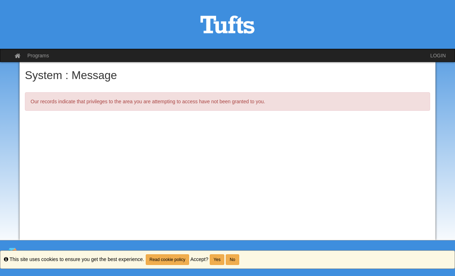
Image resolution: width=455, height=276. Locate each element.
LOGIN (438, 55)
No (232, 259)
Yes (217, 259)
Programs (38, 55)
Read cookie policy (168, 259)
